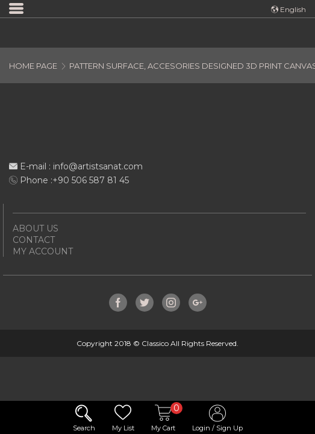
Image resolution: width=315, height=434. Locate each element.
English (288, 9)
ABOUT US (35, 228)
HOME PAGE (33, 66)
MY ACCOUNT (43, 251)
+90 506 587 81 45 (90, 180)
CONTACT (34, 239)
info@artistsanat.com (98, 166)
